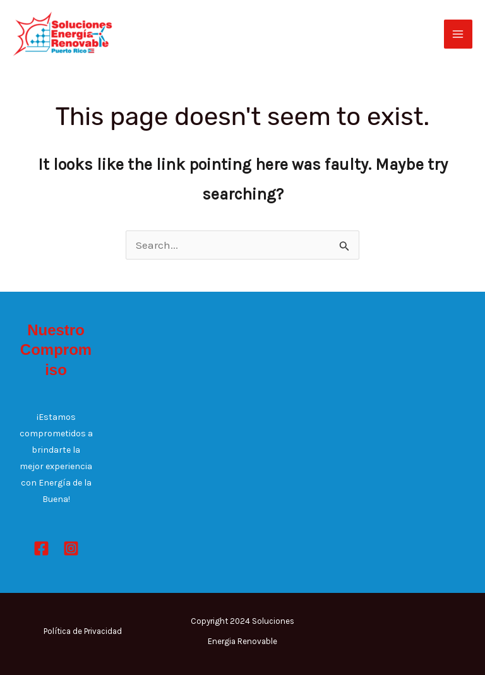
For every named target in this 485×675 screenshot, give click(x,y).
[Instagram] (71, 548)
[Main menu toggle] (458, 34)
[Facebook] (41, 548)
